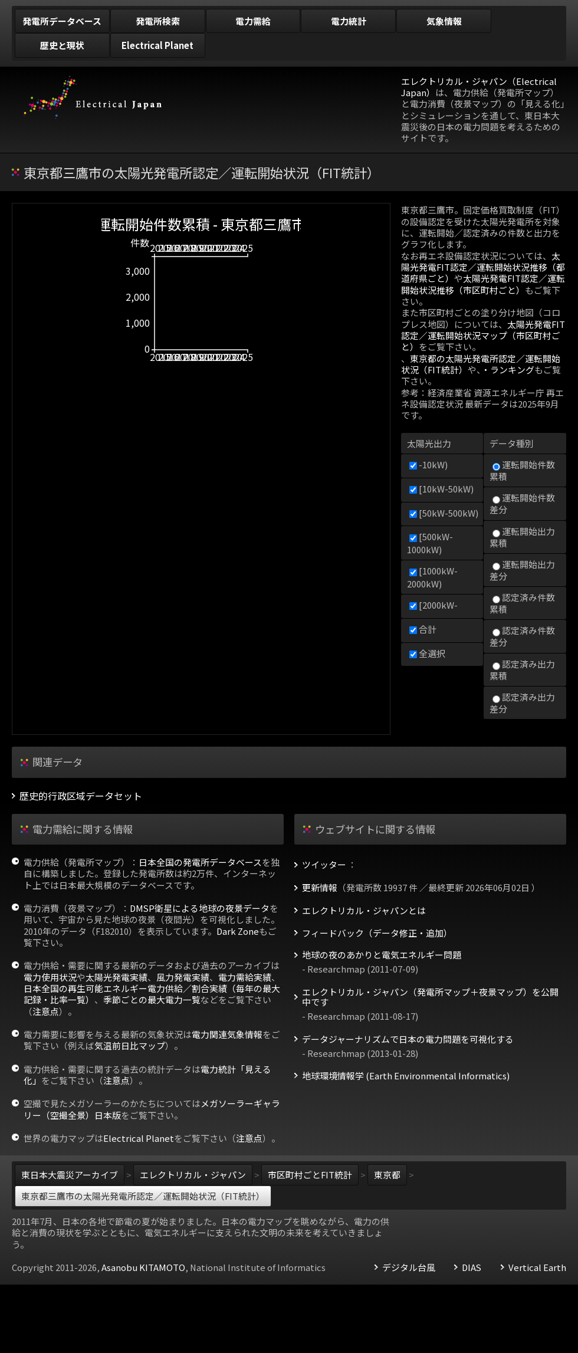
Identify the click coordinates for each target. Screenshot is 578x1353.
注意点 (45, 1011)
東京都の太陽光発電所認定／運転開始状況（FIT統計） (480, 364)
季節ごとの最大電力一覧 (152, 999)
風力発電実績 (182, 977)
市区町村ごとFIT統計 (310, 1174)
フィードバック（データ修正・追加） (377, 933)
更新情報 (319, 887)
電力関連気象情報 (227, 1034)
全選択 (427, 653)
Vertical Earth (537, 1267)
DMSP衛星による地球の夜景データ (200, 908)
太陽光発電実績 (116, 977)
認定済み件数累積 (522, 603)
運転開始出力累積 (522, 537)
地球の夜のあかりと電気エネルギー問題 (381, 955)
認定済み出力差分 (522, 703)
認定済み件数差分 (522, 636)
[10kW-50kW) (441, 488)
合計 (422, 629)
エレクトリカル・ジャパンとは (364, 910)
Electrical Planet (138, 1138)
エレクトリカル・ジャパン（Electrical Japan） (479, 86)
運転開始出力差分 (522, 570)
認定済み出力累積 (522, 670)
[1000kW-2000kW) (432, 576)
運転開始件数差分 (522, 503)
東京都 (387, 1174)
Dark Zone (237, 931)
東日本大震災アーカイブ (69, 1174)
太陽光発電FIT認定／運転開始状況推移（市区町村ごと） (483, 283)
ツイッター (324, 864)
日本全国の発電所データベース (200, 862)
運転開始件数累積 (522, 470)
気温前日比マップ (129, 1045)
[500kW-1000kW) (430, 542)
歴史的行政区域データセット (80, 796)
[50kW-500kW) (443, 513)
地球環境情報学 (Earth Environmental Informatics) (406, 1075)
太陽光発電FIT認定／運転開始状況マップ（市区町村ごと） (483, 335)
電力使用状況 (50, 977)
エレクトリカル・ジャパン (193, 1174)
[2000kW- (433, 605)
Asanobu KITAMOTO (143, 1267)
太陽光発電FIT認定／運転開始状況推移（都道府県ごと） (483, 267)
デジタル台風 (408, 1267)
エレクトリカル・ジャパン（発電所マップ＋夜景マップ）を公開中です (430, 997)
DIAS (471, 1267)
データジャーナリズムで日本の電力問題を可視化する (408, 1039)
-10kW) (428, 464)
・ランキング (507, 369)
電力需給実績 (244, 977)
